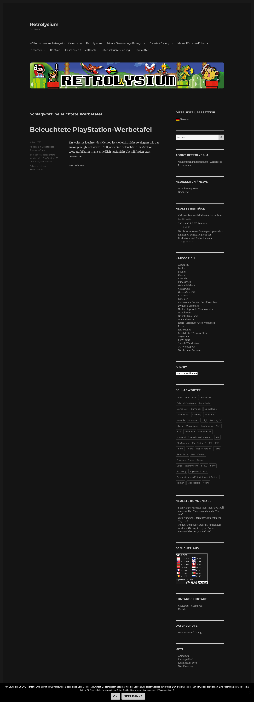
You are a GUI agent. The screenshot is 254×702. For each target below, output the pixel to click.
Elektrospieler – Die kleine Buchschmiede (199, 215)
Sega (200, 460)
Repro (190, 448)
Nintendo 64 (204, 431)
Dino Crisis (190, 397)
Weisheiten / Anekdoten (190, 350)
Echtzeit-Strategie (186, 403)
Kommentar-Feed (187, 662)
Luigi (204, 420)
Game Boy (182, 409)
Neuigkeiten (184, 312)
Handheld (209, 414)
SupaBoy (181, 471)
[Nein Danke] (250, 692)
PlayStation (48, 158)
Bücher (182, 271)
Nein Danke (133, 696)
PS (57, 158)
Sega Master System (187, 465)
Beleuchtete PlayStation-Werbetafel (91, 129)
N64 (218, 426)
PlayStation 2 (199, 443)
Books (181, 268)
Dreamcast (205, 397)
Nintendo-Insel (186, 319)
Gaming (196, 414)
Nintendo (190, 431)
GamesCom (184, 288)
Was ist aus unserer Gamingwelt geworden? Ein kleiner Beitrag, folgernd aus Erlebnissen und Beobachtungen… (200, 235)
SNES (204, 465)
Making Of (215, 420)
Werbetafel (46, 161)
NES (179, 431)
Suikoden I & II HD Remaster (193, 223)
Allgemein (35, 146)
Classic (181, 275)
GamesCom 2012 (186, 292)
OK (115, 696)
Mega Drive (192, 426)
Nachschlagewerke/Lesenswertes (195, 309)
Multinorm (207, 426)
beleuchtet (35, 154)
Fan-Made (204, 403)
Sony (212, 465)
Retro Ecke (182, 454)
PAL (217, 437)
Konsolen (183, 299)
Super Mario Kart (198, 471)
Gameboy (196, 409)
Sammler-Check (185, 460)
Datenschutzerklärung (115, 50)
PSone (180, 448)
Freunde (182, 278)
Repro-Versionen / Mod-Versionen (196, 323)
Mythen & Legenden (188, 305)
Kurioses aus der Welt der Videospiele (197, 302)
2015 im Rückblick (202, 531)
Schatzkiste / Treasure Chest (193, 333)
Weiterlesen (76, 165)
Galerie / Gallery (159, 43)
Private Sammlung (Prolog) (123, 43)
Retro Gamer (184, 329)
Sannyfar (183, 507)
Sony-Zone (184, 340)
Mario (180, 426)
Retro (181, 326)
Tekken (180, 482)
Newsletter (141, 50)
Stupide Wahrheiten (188, 343)
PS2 (217, 443)
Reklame (34, 161)
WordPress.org (186, 666)
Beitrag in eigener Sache (201, 528)
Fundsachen (184, 282)
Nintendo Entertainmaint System (194, 437)
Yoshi (206, 482)
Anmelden (183, 656)
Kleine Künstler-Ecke (191, 43)
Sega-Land (184, 336)
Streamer (36, 50)
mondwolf (183, 511)
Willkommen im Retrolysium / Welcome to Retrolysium (66, 43)
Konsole (181, 420)
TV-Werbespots (186, 346)
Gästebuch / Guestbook (80, 50)
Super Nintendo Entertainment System (197, 477)
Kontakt (55, 50)
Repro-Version (203, 448)
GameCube (211, 409)
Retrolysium (44, 24)
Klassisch (183, 295)
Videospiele (194, 482)
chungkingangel (186, 518)
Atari (179, 397)
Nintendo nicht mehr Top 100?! (208, 507)
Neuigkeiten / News (188, 188)
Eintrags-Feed (185, 659)
